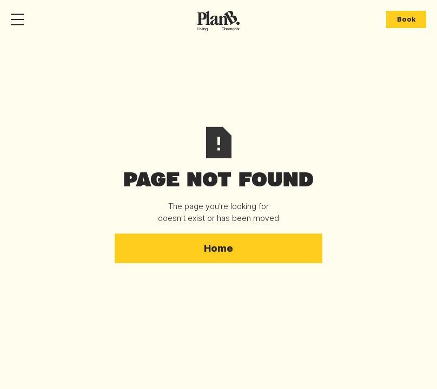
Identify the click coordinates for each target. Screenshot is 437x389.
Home (218, 248)
